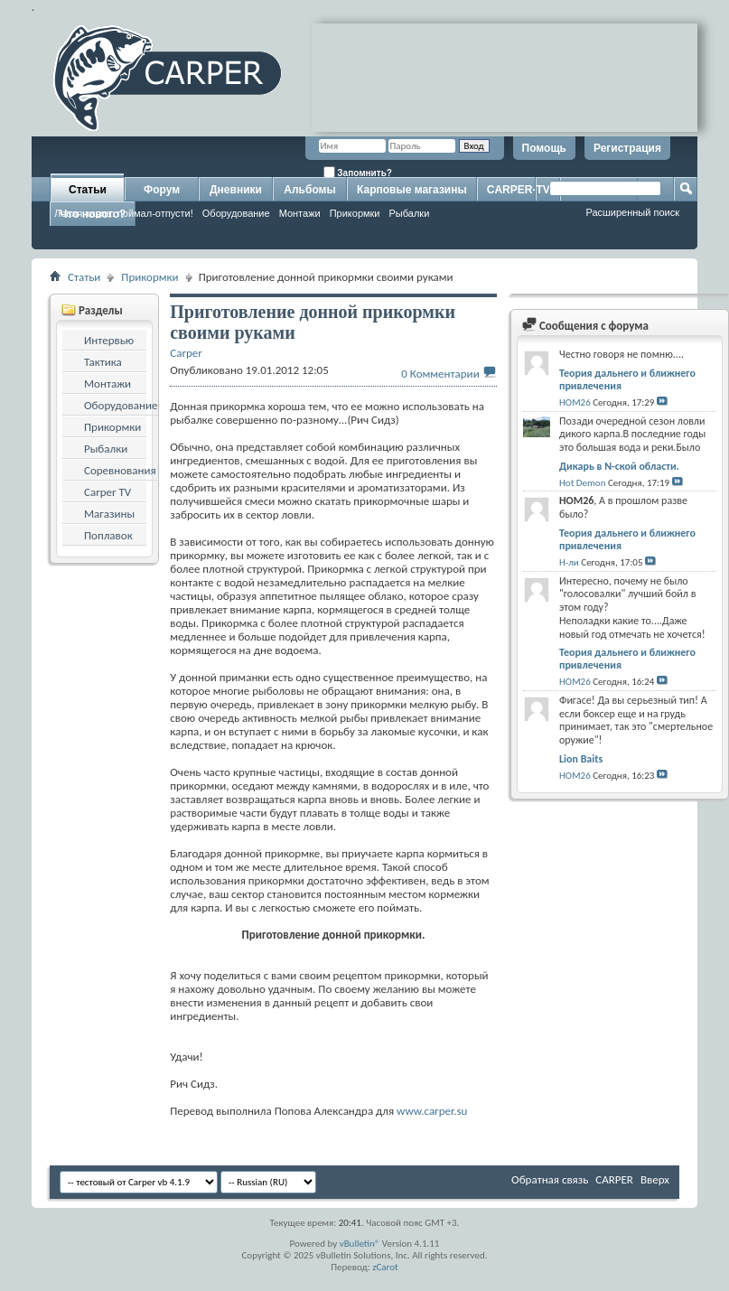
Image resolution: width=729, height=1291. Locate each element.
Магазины (109, 513)
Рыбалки (409, 213)
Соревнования (120, 470)
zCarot (385, 1267)
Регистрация (627, 148)
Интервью (109, 340)
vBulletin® (360, 1243)
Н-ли (569, 562)
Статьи (88, 189)
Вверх (654, 1179)
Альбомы (309, 189)
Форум (162, 189)
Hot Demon (582, 483)
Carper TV (107, 492)
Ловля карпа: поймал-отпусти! (123, 213)
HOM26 (575, 402)
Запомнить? (357, 172)
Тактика (103, 362)
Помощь (544, 148)
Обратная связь (549, 1179)
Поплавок (108, 535)
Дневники (236, 189)
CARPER (614, 1179)
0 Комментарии (440, 373)
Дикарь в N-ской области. (619, 466)
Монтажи (300, 213)
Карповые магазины (412, 189)
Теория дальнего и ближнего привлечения (627, 379)
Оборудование (236, 213)
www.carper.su (432, 1111)
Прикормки (355, 213)
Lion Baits (581, 759)
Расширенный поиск (632, 212)
